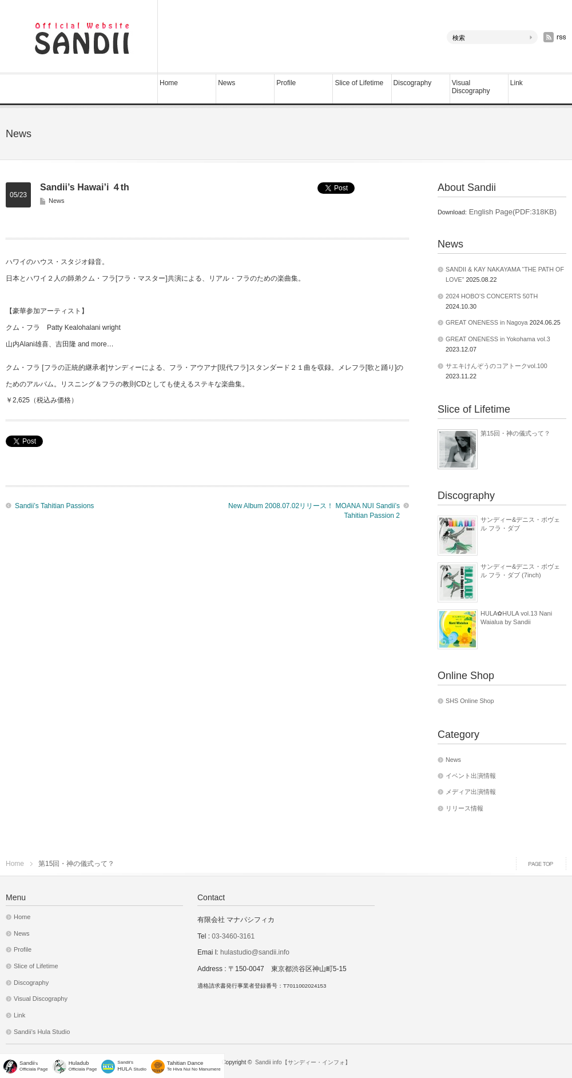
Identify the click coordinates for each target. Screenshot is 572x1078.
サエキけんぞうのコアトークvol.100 (496, 365)
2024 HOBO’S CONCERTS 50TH (492, 296)
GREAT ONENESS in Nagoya (487, 322)
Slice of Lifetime (359, 83)
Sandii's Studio (131, 1066)
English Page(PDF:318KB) (512, 211)
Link (516, 83)
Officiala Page (83, 1066)
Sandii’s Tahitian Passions (54, 506)
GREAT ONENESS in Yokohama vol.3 (498, 339)
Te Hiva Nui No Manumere (194, 1066)
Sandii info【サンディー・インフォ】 (303, 1062)
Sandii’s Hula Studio (42, 1031)
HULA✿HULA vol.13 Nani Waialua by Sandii (516, 617)
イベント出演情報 (471, 775)
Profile (286, 83)
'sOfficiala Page (33, 1066)
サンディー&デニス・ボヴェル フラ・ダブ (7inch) (520, 570)
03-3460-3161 (232, 936)
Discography (413, 83)
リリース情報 (464, 808)
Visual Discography (471, 87)
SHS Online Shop (470, 700)
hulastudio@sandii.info (254, 952)
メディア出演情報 (471, 791)
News (226, 83)
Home (169, 83)
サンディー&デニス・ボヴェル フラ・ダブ (520, 523)
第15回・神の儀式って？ (515, 433)
